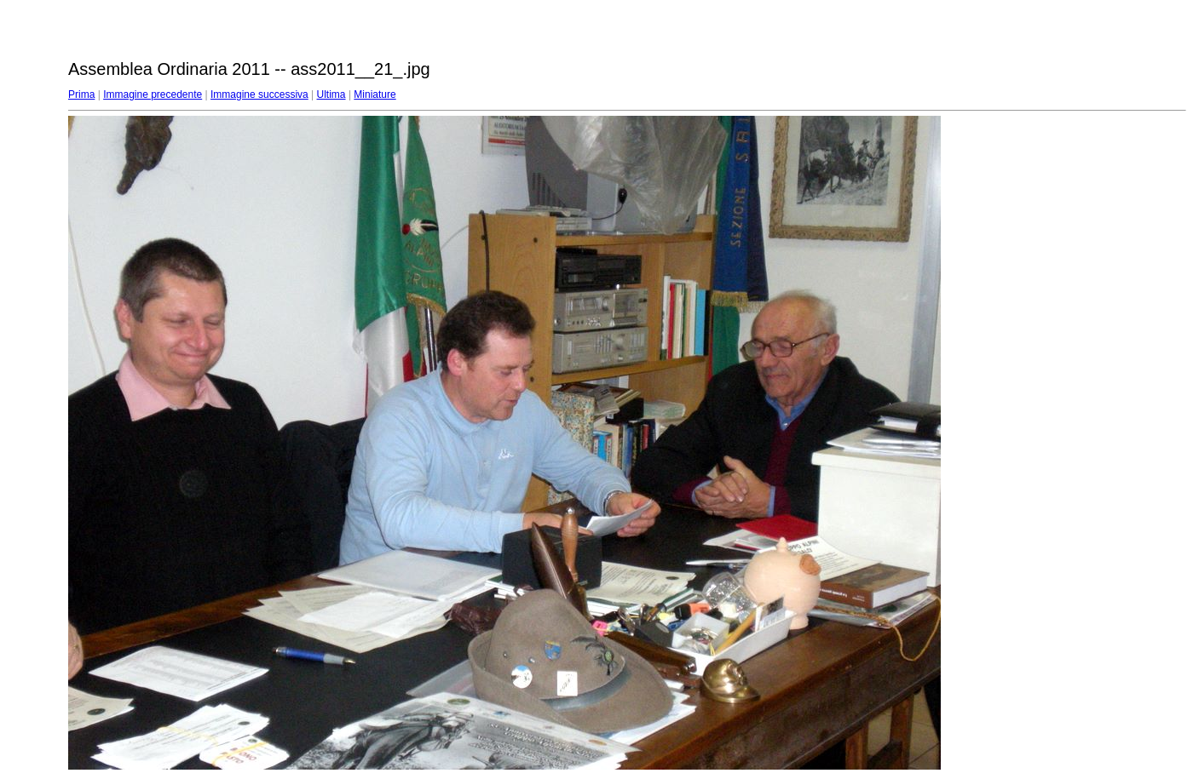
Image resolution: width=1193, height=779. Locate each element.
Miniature (374, 94)
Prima (81, 94)
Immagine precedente (152, 94)
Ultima (331, 94)
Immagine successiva (259, 94)
